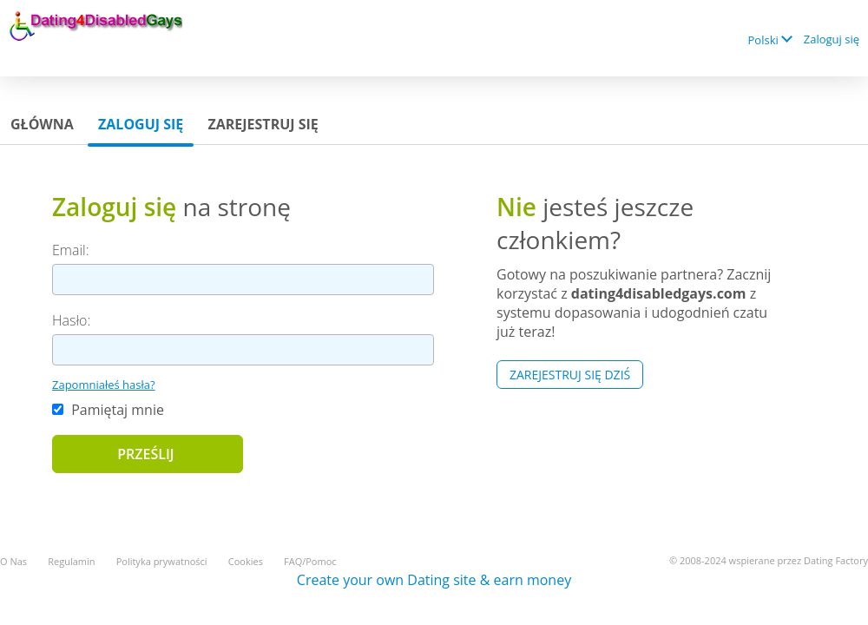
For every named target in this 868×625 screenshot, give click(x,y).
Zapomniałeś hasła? (103, 384)
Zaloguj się (831, 39)
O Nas (13, 561)
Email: (70, 250)
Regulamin (71, 561)
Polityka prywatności (161, 561)
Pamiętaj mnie (108, 409)
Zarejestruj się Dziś (570, 374)
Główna (42, 124)
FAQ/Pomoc (310, 561)
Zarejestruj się (262, 124)
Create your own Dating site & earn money (434, 579)
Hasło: (71, 320)
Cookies (245, 561)
